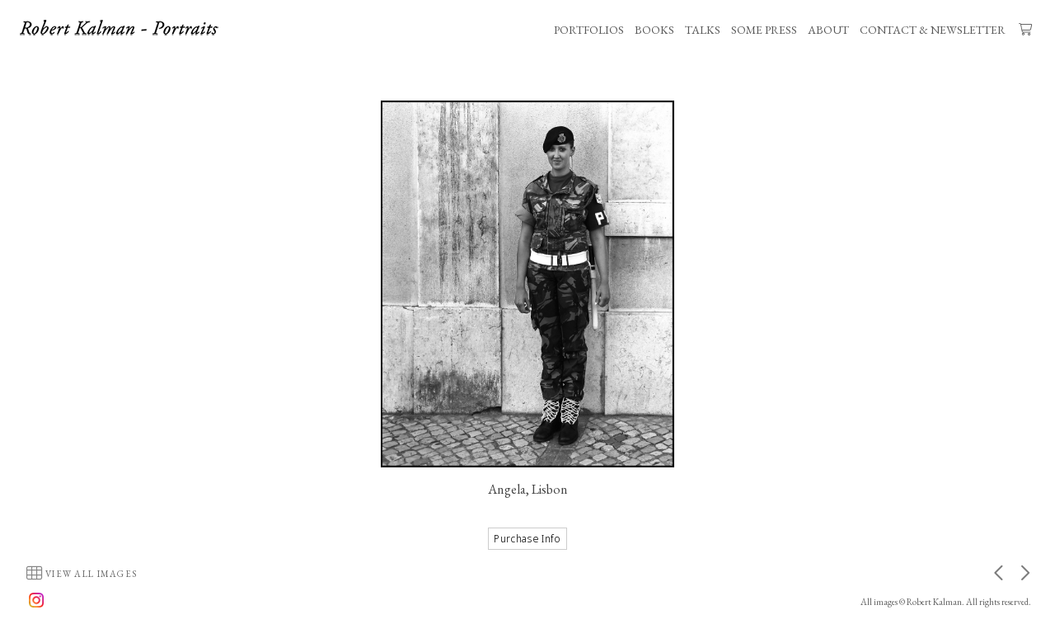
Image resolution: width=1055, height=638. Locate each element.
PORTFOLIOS (589, 29)
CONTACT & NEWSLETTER (933, 29)
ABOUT (828, 29)
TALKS (702, 29)
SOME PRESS (764, 29)
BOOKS (654, 29)
